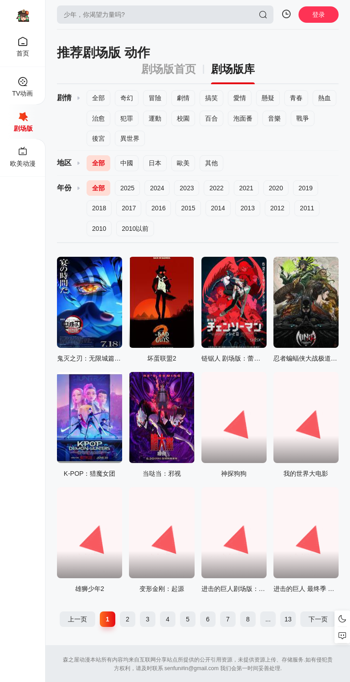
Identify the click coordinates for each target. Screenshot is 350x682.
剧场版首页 (168, 69)
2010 (99, 228)
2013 (248, 208)
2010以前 (135, 228)
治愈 (98, 118)
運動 (155, 118)
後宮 (98, 138)
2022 (216, 188)
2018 (99, 208)
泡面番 (242, 118)
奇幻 (126, 98)
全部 (98, 98)
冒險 (155, 98)
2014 (218, 208)
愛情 (239, 98)
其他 (211, 163)
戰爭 (302, 118)
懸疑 (268, 98)
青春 (296, 98)
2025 (127, 188)
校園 (183, 118)
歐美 (183, 163)
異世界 (129, 138)
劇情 (183, 98)
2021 (246, 188)
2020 (276, 188)
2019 (306, 188)
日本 (155, 163)
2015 (188, 208)
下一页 (318, 619)
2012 (277, 208)
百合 (211, 118)
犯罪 (126, 118)
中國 (126, 163)
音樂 (274, 118)
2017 (129, 208)
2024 (157, 188)
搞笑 (211, 98)
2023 (187, 188)
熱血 (324, 98)
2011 (307, 208)
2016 (158, 208)
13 (288, 619)
